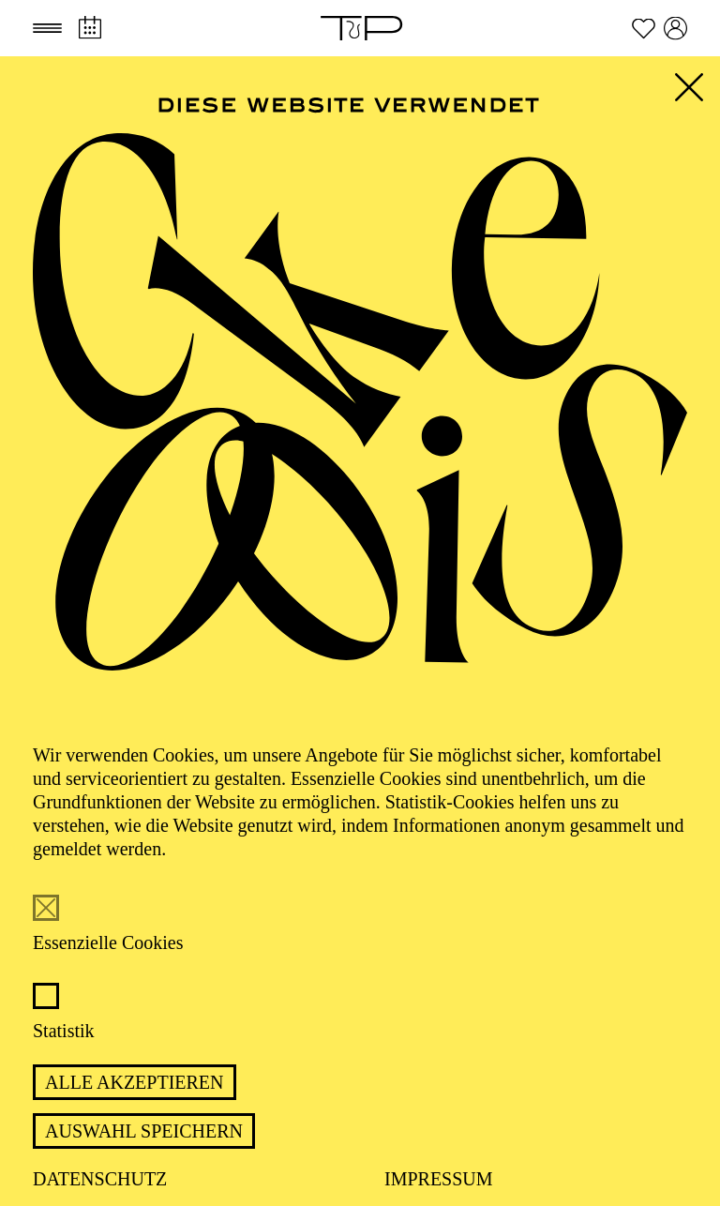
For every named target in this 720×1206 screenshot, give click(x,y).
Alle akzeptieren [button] (134, 1082)
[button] (47, 28)
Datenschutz (100, 1178)
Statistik (64, 1030)
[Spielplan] (89, 27)
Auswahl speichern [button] (144, 1131)
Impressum (438, 1178)
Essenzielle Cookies (108, 942)
